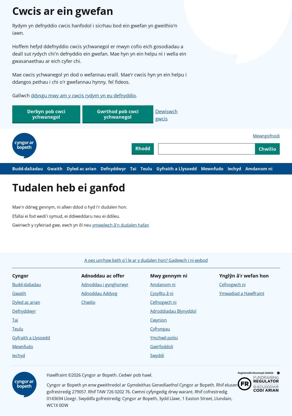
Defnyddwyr (113, 169)
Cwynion (158, 320)
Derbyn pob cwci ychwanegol (46, 114)
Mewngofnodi (266, 136)
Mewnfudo (212, 169)
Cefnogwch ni (163, 302)
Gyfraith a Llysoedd (176, 169)
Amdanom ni (258, 169)
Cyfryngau (160, 329)
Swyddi (157, 355)
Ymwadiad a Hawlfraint (241, 293)
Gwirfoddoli (161, 346)
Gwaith (55, 169)
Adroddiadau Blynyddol (173, 311)
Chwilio (88, 302)
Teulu (146, 169)
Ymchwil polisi (164, 338)
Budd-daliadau (27, 169)
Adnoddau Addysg (99, 293)
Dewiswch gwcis (166, 115)
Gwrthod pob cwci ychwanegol (118, 114)
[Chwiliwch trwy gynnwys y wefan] (206, 149)
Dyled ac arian (81, 169)
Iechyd (234, 169)
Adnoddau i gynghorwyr (105, 284)
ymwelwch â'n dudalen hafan (120, 225)
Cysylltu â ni (161, 293)
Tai (133, 169)
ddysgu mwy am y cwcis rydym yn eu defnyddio (83, 95)
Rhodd (142, 148)
